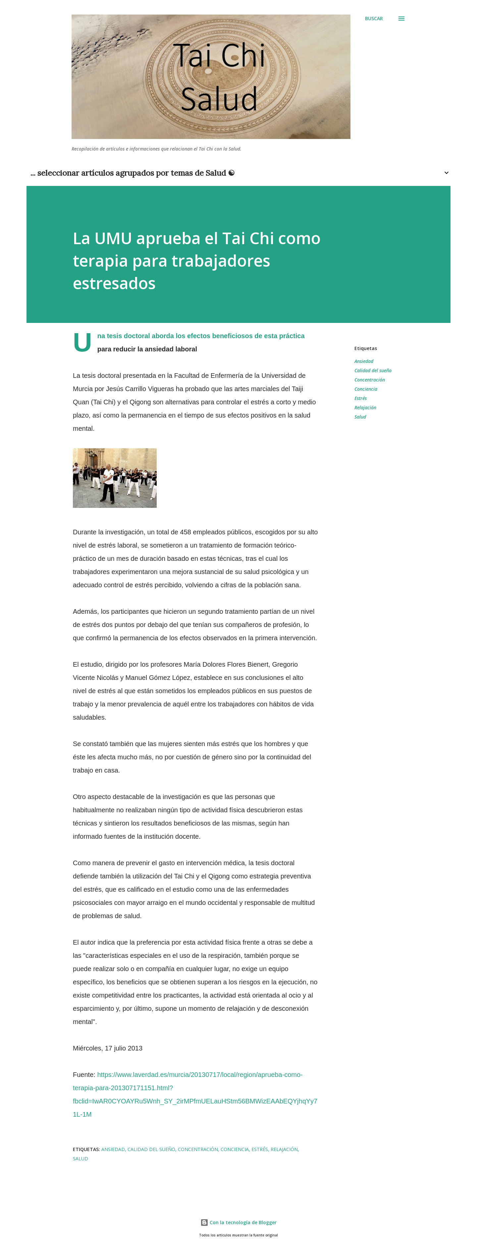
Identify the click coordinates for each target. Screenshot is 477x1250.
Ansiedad (363, 361)
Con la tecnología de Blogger (238, 1222)
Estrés (360, 398)
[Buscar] (374, 18)
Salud (360, 417)
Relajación (365, 407)
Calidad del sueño (373, 370)
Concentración (369, 380)
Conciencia (365, 389)
